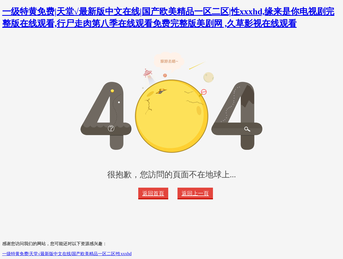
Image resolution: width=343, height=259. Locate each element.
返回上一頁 (195, 193)
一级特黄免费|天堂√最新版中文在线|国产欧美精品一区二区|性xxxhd (66, 253)
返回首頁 (153, 193)
